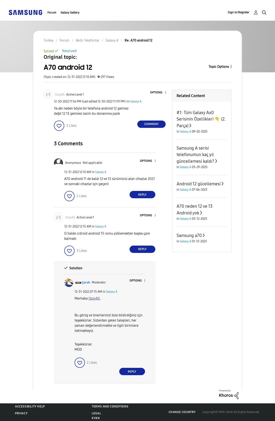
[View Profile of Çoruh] (86, 282)
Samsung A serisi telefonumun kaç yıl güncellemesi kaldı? (195, 154)
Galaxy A (136, 101)
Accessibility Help (30, 406)
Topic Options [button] (219, 67)
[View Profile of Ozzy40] (59, 94)
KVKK (96, 418)
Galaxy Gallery (70, 12)
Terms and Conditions (110, 406)
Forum (51, 12)
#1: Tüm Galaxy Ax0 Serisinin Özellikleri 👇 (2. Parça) (201, 119)
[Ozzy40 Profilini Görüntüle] (94, 298)
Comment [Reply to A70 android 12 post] (151, 124)
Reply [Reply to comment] (142, 195)
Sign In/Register (238, 12)
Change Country (182, 412)
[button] (158, 93)
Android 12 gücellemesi (199, 183)
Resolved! (69, 51)
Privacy (21, 413)
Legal (96, 413)
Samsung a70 (189, 235)
